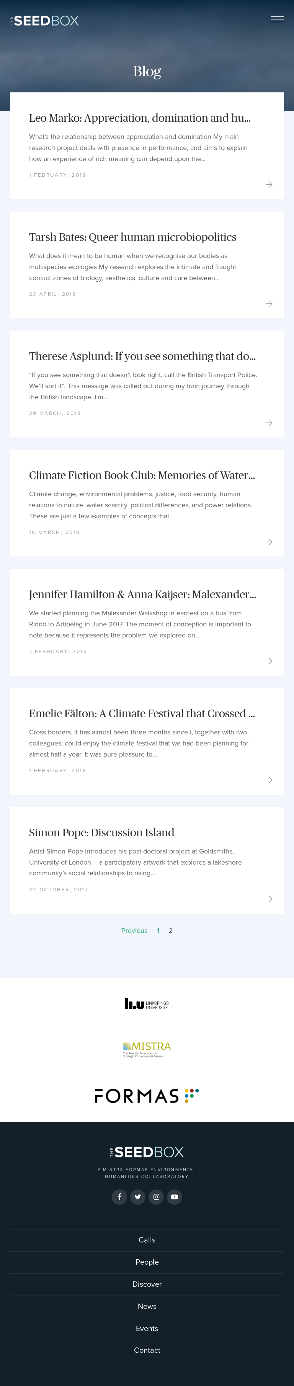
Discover (147, 1284)
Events (147, 1328)
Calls (147, 1240)
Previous (134, 930)
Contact (147, 1350)
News (147, 1306)
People (147, 1262)
